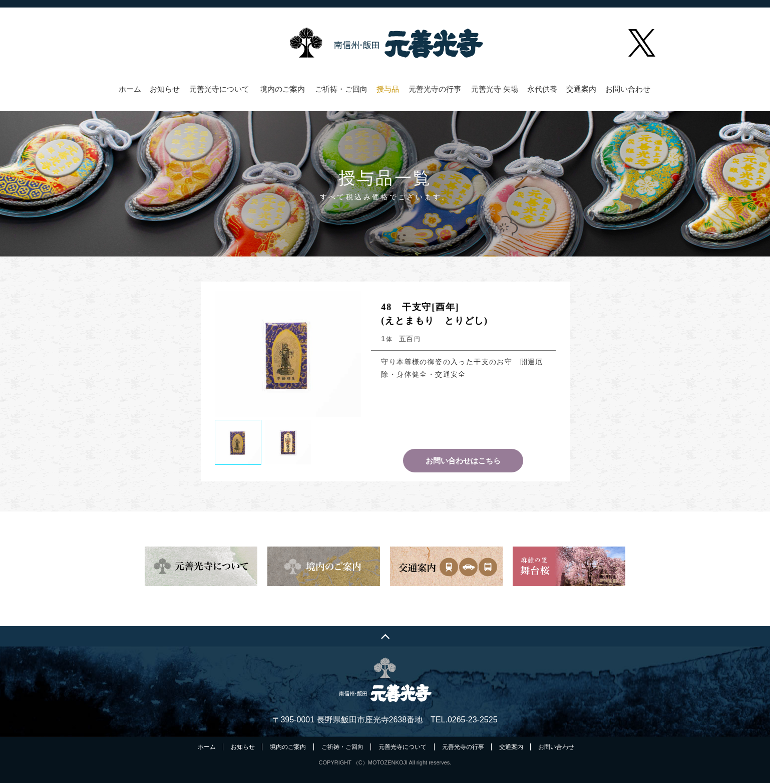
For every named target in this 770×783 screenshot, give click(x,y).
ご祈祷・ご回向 (341, 89)
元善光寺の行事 (435, 89)
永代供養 (542, 89)
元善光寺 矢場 (494, 89)
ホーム (130, 89)
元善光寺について (219, 89)
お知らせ (165, 89)
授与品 (387, 89)
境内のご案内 (282, 89)
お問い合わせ (627, 89)
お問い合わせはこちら (463, 460)
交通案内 (581, 89)
